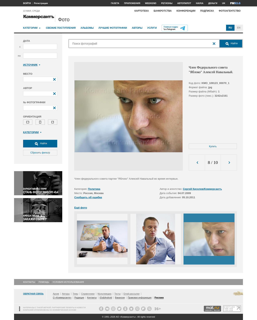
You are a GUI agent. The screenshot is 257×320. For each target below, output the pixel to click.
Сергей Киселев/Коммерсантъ (202, 188)
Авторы (137, 28)
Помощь (44, 282)
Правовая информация (139, 297)
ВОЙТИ (27, 3)
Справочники (88, 293)
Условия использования (68, 282)
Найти (40, 144)
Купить (213, 146)
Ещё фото (80, 207)
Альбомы (87, 28)
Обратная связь (33, 293)
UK (223, 3)
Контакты (29, 282)
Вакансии (120, 297)
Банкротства (163, 10)
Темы (75, 293)
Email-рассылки (131, 293)
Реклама (159, 297)
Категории (30, 28)
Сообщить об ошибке (88, 197)
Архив (56, 293)
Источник (31, 64)
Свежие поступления (61, 28)
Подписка (207, 10)
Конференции (185, 10)
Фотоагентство (230, 10)
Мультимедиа (104, 293)
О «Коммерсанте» (62, 297)
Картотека (142, 10)
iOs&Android (106, 297)
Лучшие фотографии (112, 28)
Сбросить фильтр (40, 152)
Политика (94, 188)
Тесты (117, 293)
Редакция (79, 297)
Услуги (152, 28)
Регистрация (41, 3)
